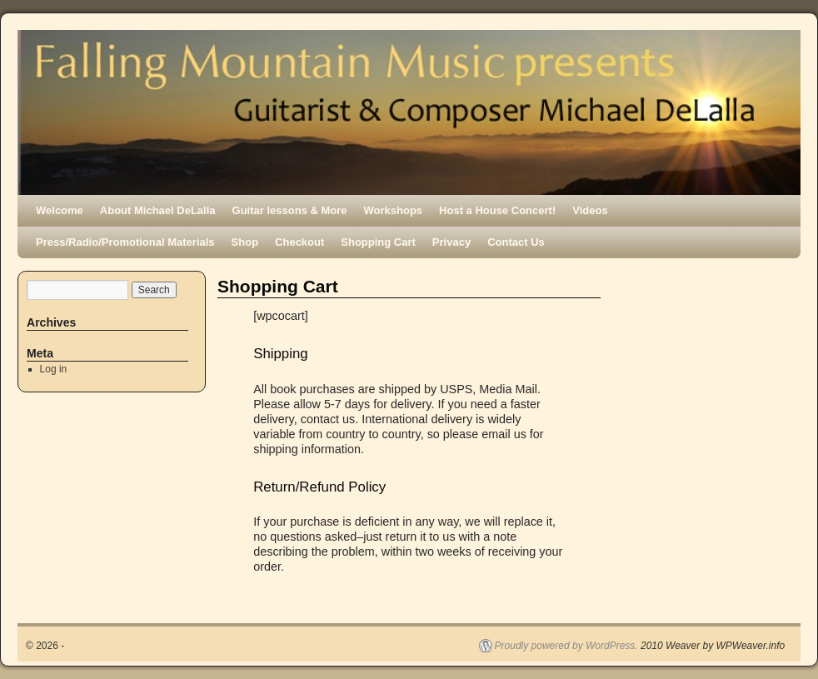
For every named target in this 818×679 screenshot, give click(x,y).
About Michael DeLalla (158, 210)
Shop (245, 242)
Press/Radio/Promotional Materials (125, 242)
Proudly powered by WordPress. (566, 646)
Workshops (393, 210)
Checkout (299, 242)
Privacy (451, 242)
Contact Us (516, 242)
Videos (589, 210)
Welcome (59, 210)
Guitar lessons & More (289, 210)
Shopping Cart (378, 242)
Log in (53, 369)
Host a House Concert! (497, 210)
